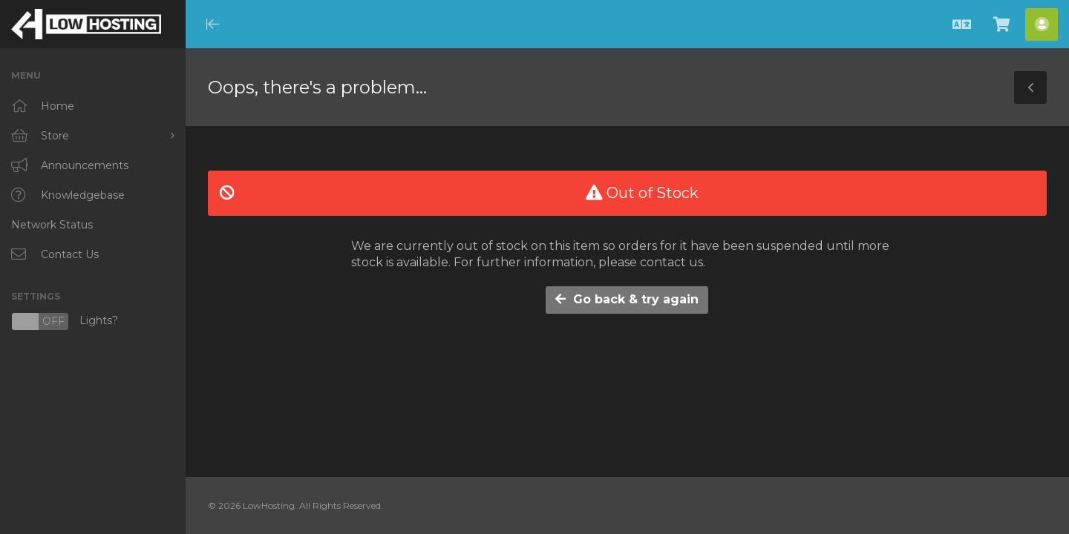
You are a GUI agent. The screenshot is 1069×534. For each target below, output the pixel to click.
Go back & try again (627, 299)
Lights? (64, 321)
